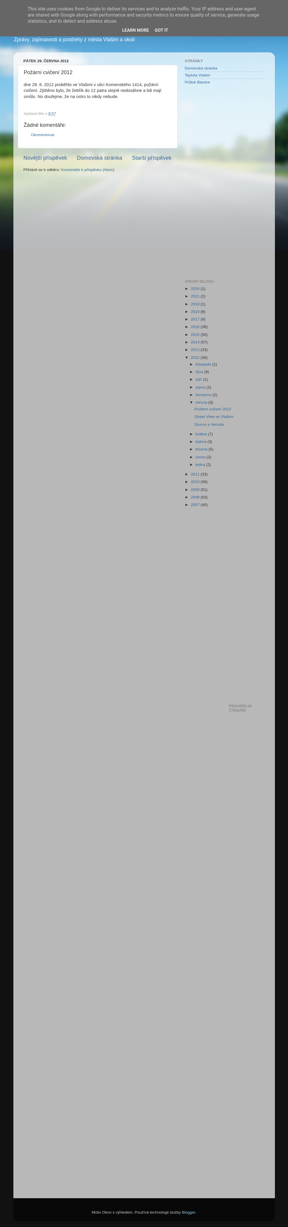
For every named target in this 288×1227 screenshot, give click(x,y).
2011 (196, 474)
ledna (201, 464)
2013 (196, 350)
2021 (196, 296)
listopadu (204, 364)
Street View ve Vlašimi (213, 416)
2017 (196, 319)
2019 (196, 304)
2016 (196, 327)
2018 (196, 311)
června (202, 402)
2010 (196, 482)
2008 (196, 497)
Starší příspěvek (152, 158)
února (201, 457)
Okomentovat (42, 135)
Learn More (135, 30)
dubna (201, 441)
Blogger (188, 1212)
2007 (196, 505)
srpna (201, 387)
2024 (196, 288)
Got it (161, 30)
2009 (196, 489)
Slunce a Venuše (209, 424)
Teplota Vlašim (197, 75)
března (202, 449)
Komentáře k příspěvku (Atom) (87, 170)
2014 (196, 342)
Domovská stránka (99, 158)
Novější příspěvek (45, 158)
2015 (196, 334)
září (199, 379)
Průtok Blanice (197, 82)
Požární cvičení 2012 (212, 409)
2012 (196, 357)
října (200, 372)
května (202, 434)
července (204, 395)
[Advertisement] (208, 181)
